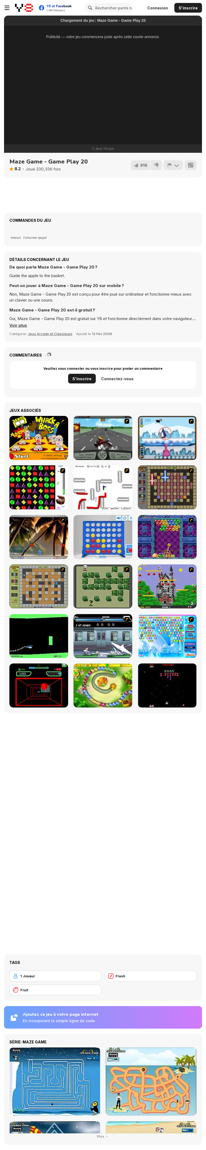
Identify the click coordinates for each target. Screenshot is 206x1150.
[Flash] (151, 976)
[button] (18, 325)
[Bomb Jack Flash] (167, 586)
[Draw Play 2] (102, 487)
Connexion (157, 8)
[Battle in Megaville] (102, 636)
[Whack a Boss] (38, 438)
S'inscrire (188, 8)
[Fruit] (55, 990)
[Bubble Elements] (167, 636)
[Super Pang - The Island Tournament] (38, 537)
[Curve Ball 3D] (38, 685)
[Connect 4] (102, 537)
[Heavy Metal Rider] (102, 438)
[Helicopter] (38, 636)
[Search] (89, 8)
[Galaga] (167, 685)
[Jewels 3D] (38, 487)
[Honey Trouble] (102, 685)
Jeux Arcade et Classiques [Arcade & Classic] (50, 334)
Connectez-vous (117, 378)
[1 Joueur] (55, 976)
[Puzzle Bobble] (167, 537)
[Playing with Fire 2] (167, 487)
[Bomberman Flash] (102, 586)
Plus (103, 1136)
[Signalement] (173, 165)
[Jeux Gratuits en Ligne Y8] (24, 8)
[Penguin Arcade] (167, 438)
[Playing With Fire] (38, 586)
